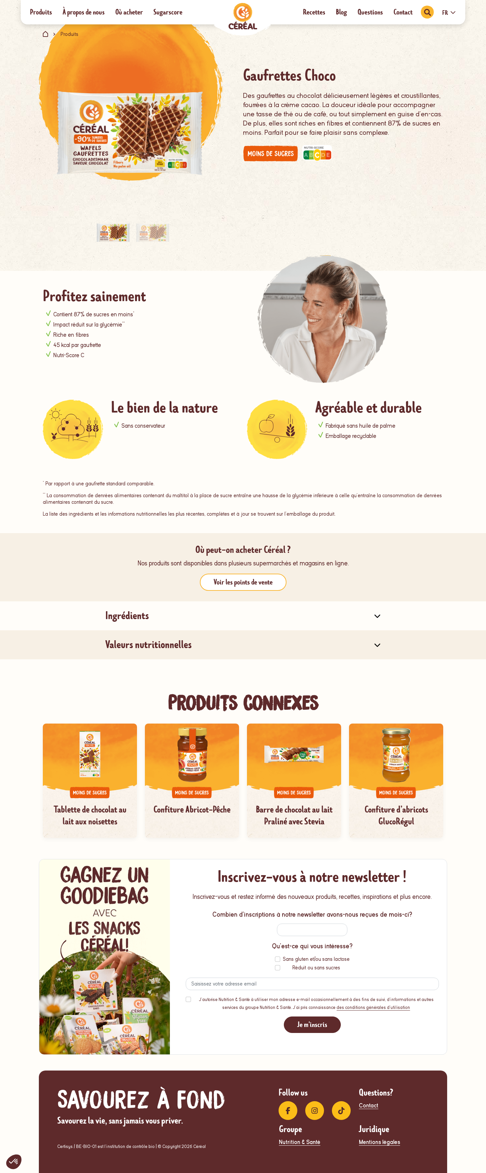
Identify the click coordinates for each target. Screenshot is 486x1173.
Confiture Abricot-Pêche (191, 809)
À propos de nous (84, 12)
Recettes (314, 12)
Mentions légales (379, 1142)
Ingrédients (127, 616)
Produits (41, 12)
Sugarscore (167, 12)
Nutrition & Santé (299, 1142)
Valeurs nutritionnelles (148, 645)
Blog (341, 12)
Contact (403, 12)
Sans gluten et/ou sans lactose (316, 959)
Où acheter (129, 12)
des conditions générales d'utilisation (373, 1007)
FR (449, 13)
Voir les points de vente (243, 582)
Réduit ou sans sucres (316, 967)
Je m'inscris (312, 1024)
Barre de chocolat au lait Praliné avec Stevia (294, 815)
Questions (370, 12)
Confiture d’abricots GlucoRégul (396, 815)
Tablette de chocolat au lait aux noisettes (90, 815)
